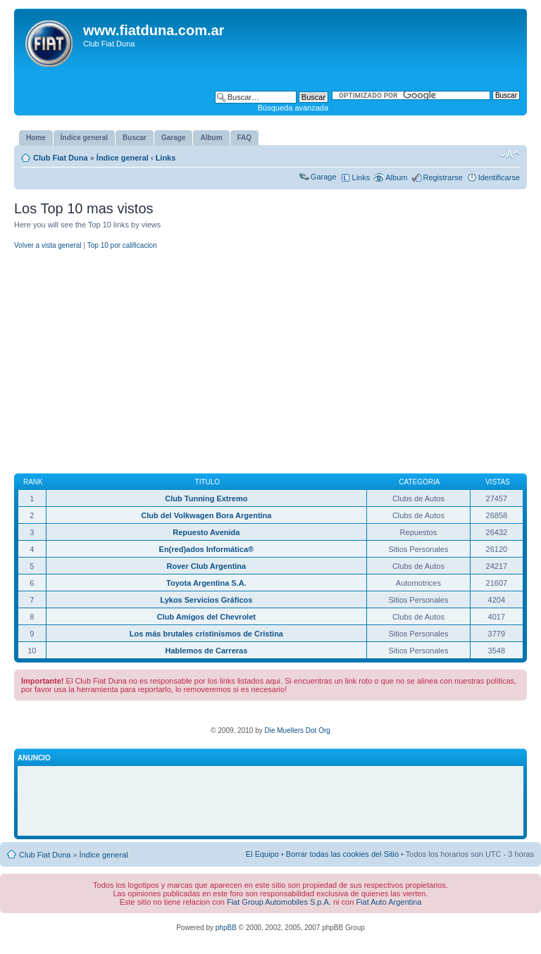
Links (166, 157)
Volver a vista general (48, 245)
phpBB (226, 927)
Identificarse (499, 177)
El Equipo (262, 854)
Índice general (123, 157)
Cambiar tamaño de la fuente (509, 155)
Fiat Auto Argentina (388, 902)
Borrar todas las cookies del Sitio (342, 854)
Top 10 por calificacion (122, 245)
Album (396, 177)
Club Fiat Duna (60, 157)
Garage (324, 176)
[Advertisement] (270, 362)
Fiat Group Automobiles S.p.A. (279, 902)
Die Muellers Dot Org (297, 730)
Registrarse (442, 177)
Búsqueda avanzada (293, 107)
